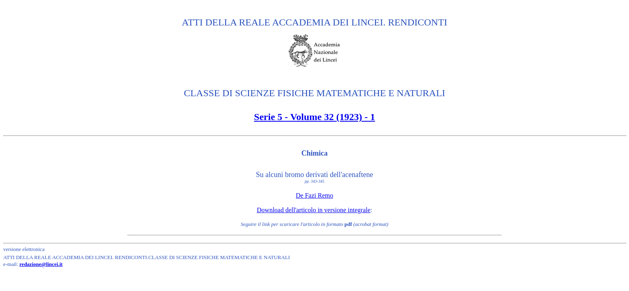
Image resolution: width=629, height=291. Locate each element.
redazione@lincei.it (41, 264)
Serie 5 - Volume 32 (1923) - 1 (314, 117)
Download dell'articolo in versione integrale (313, 210)
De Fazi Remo (314, 195)
